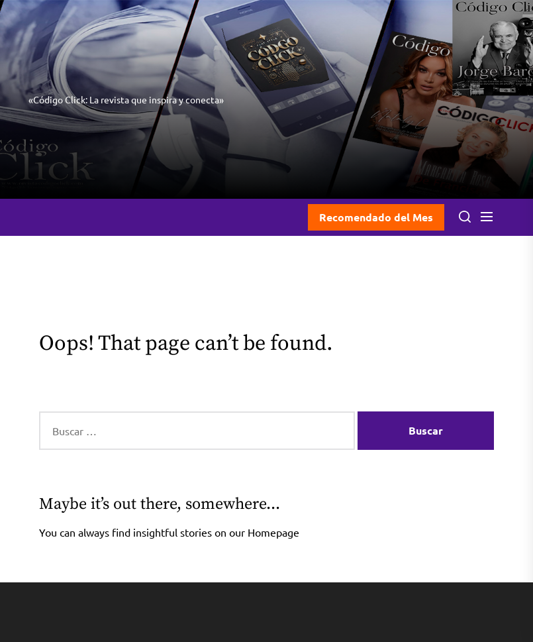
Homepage (273, 532)
